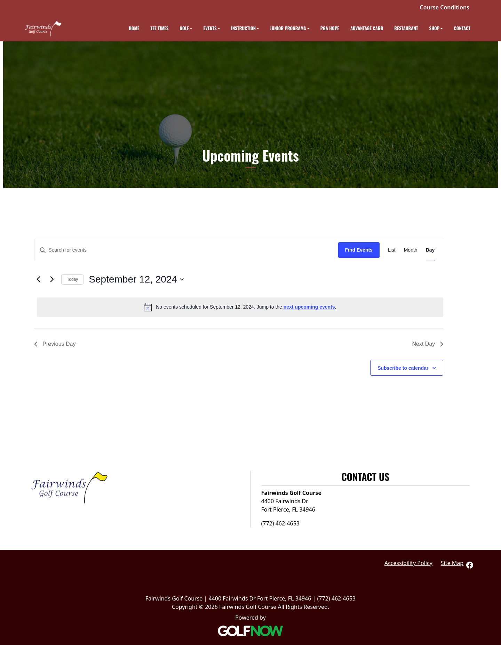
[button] (186, 28)
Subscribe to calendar (402, 368)
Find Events (359, 250)
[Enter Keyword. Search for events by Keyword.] (186, 250)
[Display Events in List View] (392, 250)
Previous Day (54, 344)
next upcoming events (309, 307)
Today (72, 279)
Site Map (452, 563)
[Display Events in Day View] (430, 250)
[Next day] (52, 279)
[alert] (240, 307)
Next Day (428, 344)
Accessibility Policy (408, 563)
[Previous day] (38, 279)
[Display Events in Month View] (411, 250)
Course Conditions (444, 7)
